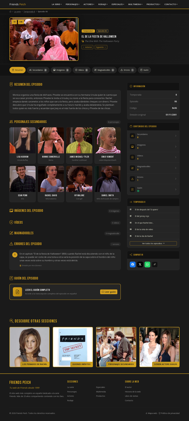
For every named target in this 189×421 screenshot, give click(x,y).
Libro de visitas (131, 396)
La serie (56, 4)
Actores (88, 4)
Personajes (72, 4)
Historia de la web (133, 391)
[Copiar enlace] (155, 264)
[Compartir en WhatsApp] (147, 264)
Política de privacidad (169, 413)
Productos (153, 4)
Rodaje (102, 4)
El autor (128, 387)
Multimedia (134, 4)
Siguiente (101, 47)
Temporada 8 (29, 11)
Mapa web (151, 413)
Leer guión (109, 291)
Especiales (117, 4)
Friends (17, 4)
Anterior (87, 47)
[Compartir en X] (140, 264)
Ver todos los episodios (153, 243)
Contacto (170, 4)
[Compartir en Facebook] (133, 264)
